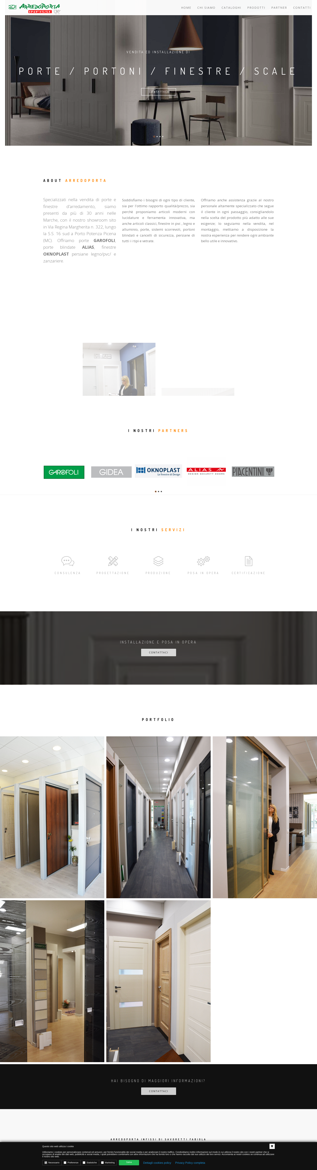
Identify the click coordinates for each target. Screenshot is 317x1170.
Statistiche (90, 1162)
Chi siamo (206, 8)
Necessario (51, 1162)
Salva (129, 1162)
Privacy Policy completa (190, 1162)
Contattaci (158, 91)
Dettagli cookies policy (157, 1162)
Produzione (158, 565)
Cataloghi (231, 8)
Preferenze (71, 1162)
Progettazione (113, 565)
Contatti (302, 8)
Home (186, 8)
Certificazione (248, 565)
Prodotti (256, 8)
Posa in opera (203, 565)
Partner (279, 8)
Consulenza (67, 565)
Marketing (108, 1162)
